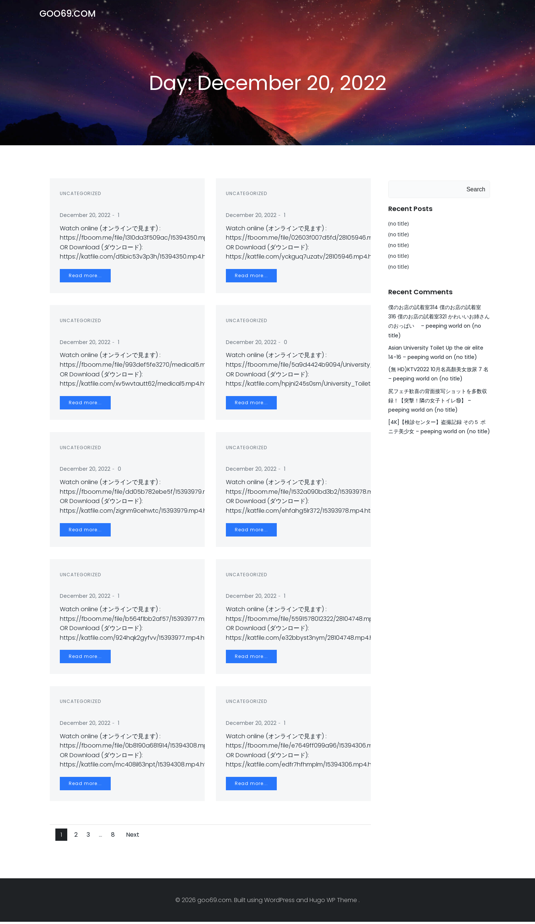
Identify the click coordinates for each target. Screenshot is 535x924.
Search (476, 188)
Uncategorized (81, 195)
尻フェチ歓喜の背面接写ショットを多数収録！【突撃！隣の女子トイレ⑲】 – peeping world (437, 390)
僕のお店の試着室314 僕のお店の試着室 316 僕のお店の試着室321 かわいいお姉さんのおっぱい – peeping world (439, 316)
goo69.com (67, 13)
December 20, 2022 (86, 217)
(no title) (398, 222)
